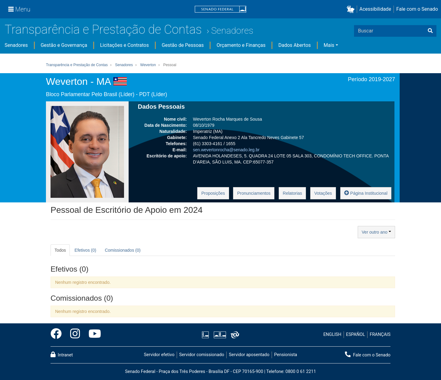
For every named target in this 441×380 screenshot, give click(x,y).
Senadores (232, 30)
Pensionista (285, 354)
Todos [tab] (60, 250)
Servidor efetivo (159, 354)
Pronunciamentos (253, 193)
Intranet (62, 355)
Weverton (148, 65)
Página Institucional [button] (365, 193)
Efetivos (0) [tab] (85, 250)
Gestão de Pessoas (183, 45)
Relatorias (292, 193)
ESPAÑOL (355, 334)
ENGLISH (332, 334)
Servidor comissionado (201, 354)
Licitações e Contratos (124, 45)
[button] (352, 9)
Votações (323, 193)
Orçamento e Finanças (241, 45)
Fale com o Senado (417, 9)
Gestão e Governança (64, 45)
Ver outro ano (376, 232)
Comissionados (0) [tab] (123, 250)
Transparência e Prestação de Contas (103, 29)
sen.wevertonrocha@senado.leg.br (226, 149)
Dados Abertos (294, 45)
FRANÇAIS (380, 334)
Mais (329, 45)
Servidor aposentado (249, 354)
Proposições (213, 193)
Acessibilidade (375, 9)
